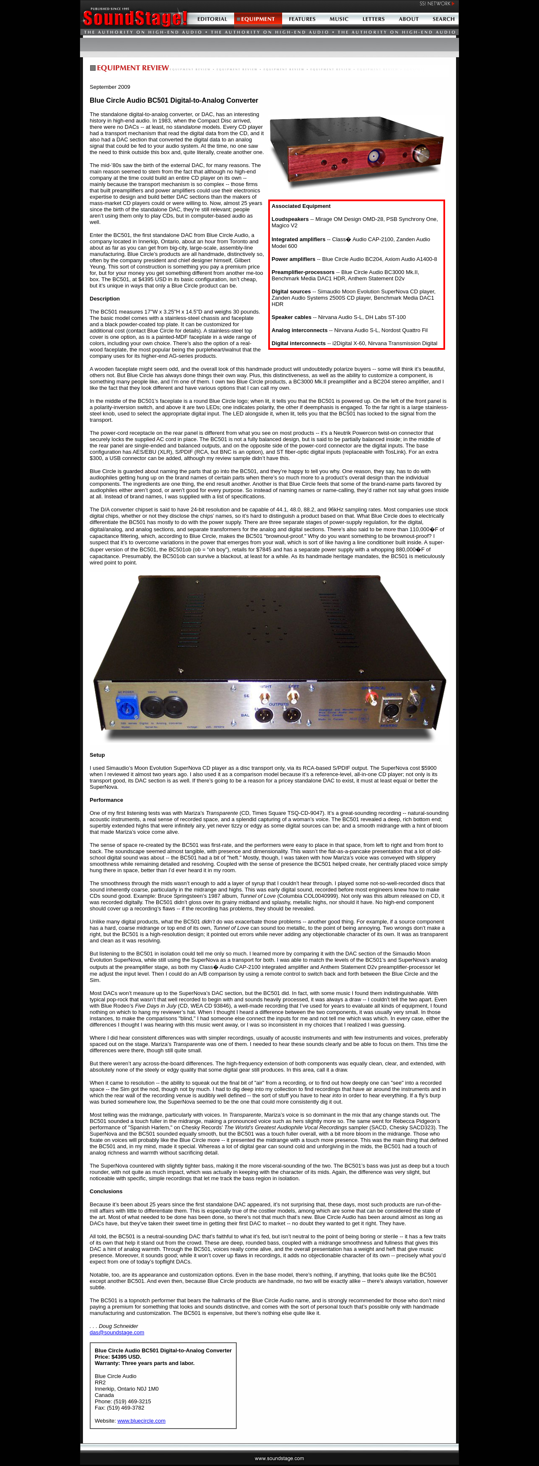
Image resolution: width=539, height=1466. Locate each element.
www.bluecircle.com (141, 1421)
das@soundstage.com (117, 1332)
